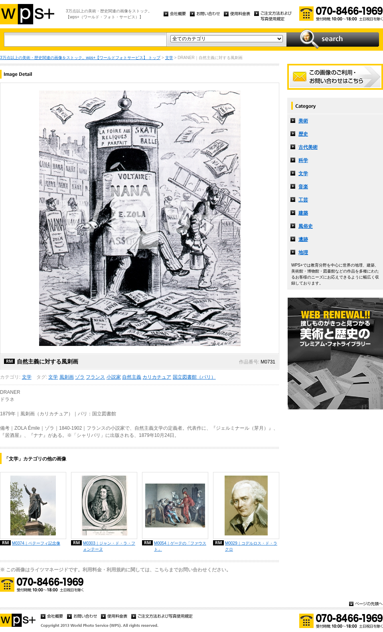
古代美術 (308, 147)
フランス (95, 377)
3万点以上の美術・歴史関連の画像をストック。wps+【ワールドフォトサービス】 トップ (80, 57)
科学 (303, 160)
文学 (169, 57)
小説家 (114, 377)
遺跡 (303, 239)
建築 (303, 213)
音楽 (303, 187)
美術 (303, 121)
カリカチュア (156, 377)
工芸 (303, 200)
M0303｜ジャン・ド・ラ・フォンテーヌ (109, 546)
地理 (303, 252)
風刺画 (66, 377)
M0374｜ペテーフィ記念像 (36, 543)
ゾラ (80, 377)
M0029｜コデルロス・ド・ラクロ (251, 546)
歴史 (303, 134)
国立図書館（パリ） (194, 377)
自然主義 (131, 377)
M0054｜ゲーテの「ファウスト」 (180, 546)
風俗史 (305, 226)
